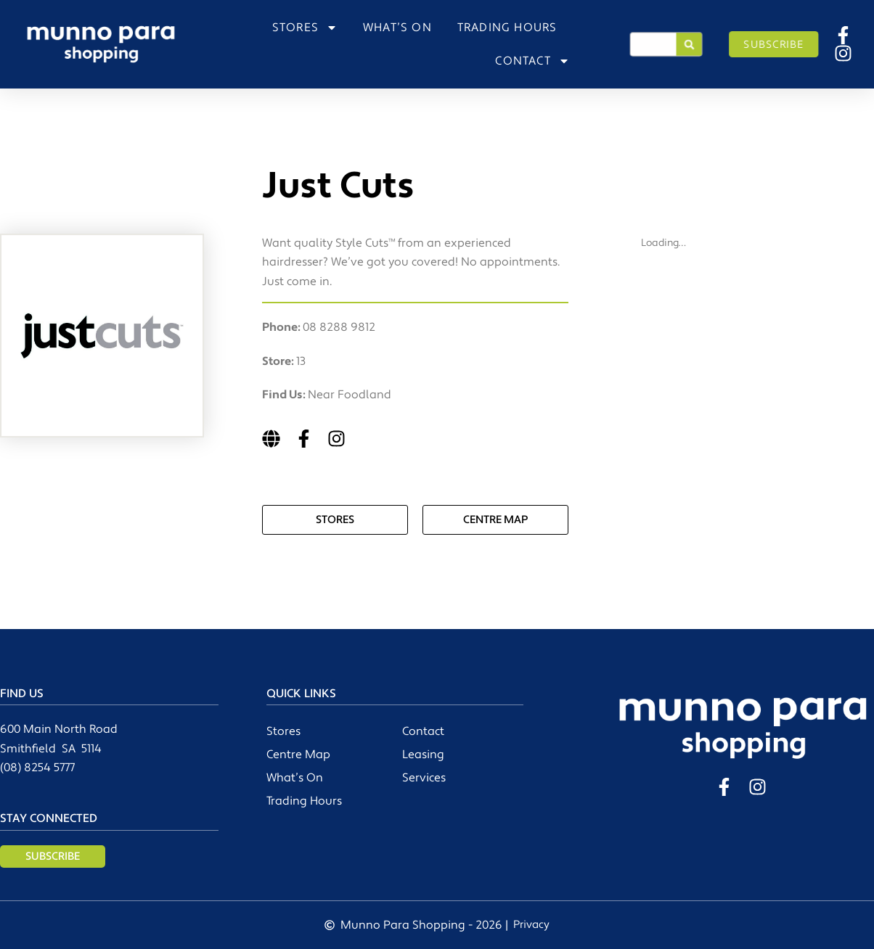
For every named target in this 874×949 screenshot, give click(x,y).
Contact (423, 731)
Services (424, 778)
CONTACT (532, 61)
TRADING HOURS (507, 27)
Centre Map (298, 754)
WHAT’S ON (397, 27)
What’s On (294, 778)
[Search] (689, 44)
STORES (305, 28)
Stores (283, 731)
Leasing (423, 754)
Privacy (531, 925)
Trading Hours (304, 801)
